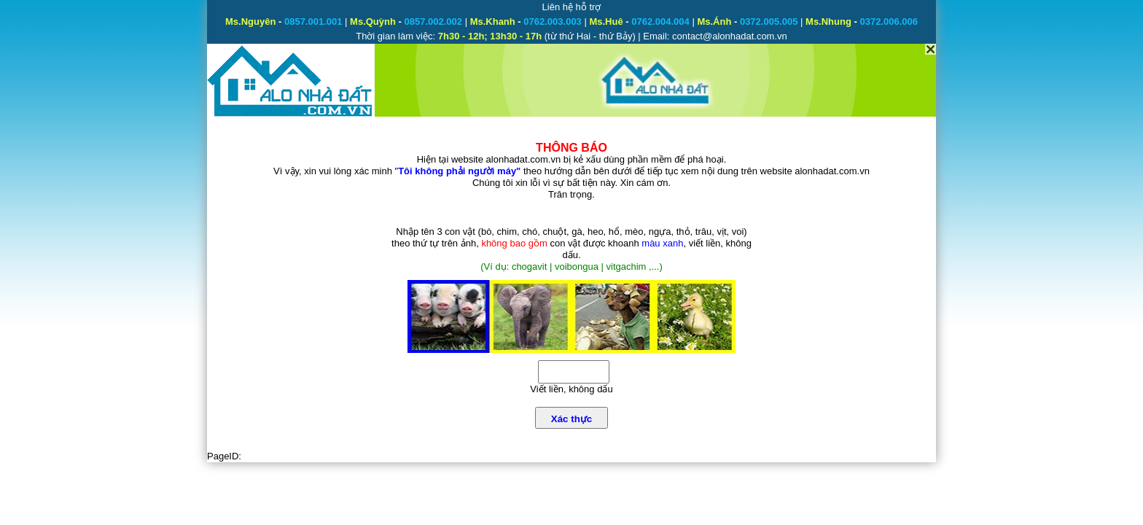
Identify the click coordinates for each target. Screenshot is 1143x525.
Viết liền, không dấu (571, 389)
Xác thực (571, 418)
